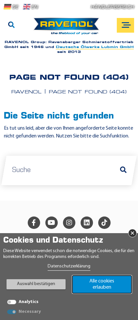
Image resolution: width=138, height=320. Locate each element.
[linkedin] (87, 222)
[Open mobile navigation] (125, 25)
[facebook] (34, 222)
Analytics (28, 301)
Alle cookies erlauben (101, 284)
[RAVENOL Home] (68, 29)
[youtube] (51, 222)
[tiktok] (104, 222)
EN (30, 6)
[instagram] (69, 222)
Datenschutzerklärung (69, 266)
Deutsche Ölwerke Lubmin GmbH (95, 47)
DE (11, 6)
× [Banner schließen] (132, 233)
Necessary (30, 311)
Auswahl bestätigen (36, 283)
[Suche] (11, 25)
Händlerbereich (112, 7)
